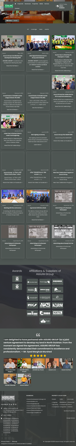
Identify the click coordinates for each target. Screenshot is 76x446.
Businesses (28, 4)
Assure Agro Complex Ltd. (34, 412)
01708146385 (14, 426)
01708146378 (7, 424)
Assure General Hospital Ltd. (35, 410)
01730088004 (15, 420)
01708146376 (14, 422)
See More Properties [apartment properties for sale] (69, 411)
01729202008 (7, 413)
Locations (70, 399)
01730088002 (7, 419)
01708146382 (7, 428)
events (47, 29)
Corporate (20, 4)
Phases (54, 399)
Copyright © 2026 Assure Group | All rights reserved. (60, 436)
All (28, 29)
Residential (63, 402)
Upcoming (55, 404)
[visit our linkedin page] (72, 8)
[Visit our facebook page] (72, 4)
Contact (17, 8)
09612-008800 (7, 410)
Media (41, 4)
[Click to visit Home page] (15, 3)
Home (9, 20)
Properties (35, 4)
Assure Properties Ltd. (33, 403)
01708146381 (14, 424)
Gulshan (70, 407)
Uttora (70, 404)
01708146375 (7, 420)
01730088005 (15, 417)
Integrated (63, 407)
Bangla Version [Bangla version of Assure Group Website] (71, 418)
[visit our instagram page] (15, 399)
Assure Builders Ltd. (32, 401)
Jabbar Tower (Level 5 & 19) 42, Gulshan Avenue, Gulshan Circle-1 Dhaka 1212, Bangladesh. (13, 405)
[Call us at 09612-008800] (63, 6)
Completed (56, 407)
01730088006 (7, 417)
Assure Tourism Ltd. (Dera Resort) (36, 406)
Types (61, 399)
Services (46, 4)
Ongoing (55, 402)
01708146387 (7, 426)
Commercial (63, 404)
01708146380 (7, 422)
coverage (34, 29)
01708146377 (15, 419)
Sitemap (14, 436)
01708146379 (15, 413)
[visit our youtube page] (72, 6)
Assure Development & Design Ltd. (36, 399)
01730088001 (7, 415)
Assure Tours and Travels (34, 408)
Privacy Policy (5, 436)
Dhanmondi (71, 402)
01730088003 (15, 415)
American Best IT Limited (23, 439)
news (40, 29)
